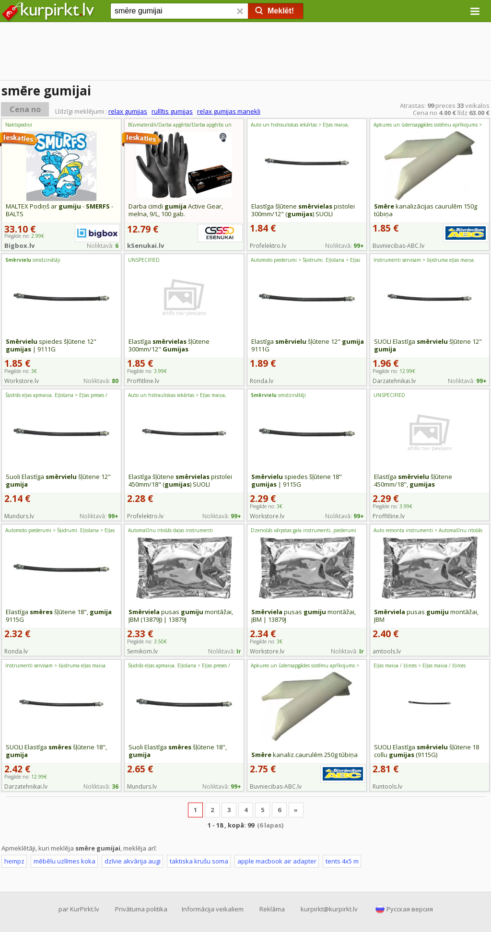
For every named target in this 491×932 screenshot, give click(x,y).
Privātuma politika (141, 909)
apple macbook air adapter (276, 861)
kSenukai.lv (145, 245)
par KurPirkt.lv (78, 909)
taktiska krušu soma (199, 861)
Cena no (25, 109)
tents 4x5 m (342, 861)
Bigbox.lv (19, 245)
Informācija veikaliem (213, 909)
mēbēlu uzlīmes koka (64, 861)
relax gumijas (127, 111)
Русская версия (409, 909)
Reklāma (272, 909)
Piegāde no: (20, 371)
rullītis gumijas (172, 111)
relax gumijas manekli (228, 111)
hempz (14, 861)
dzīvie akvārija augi (133, 861)
